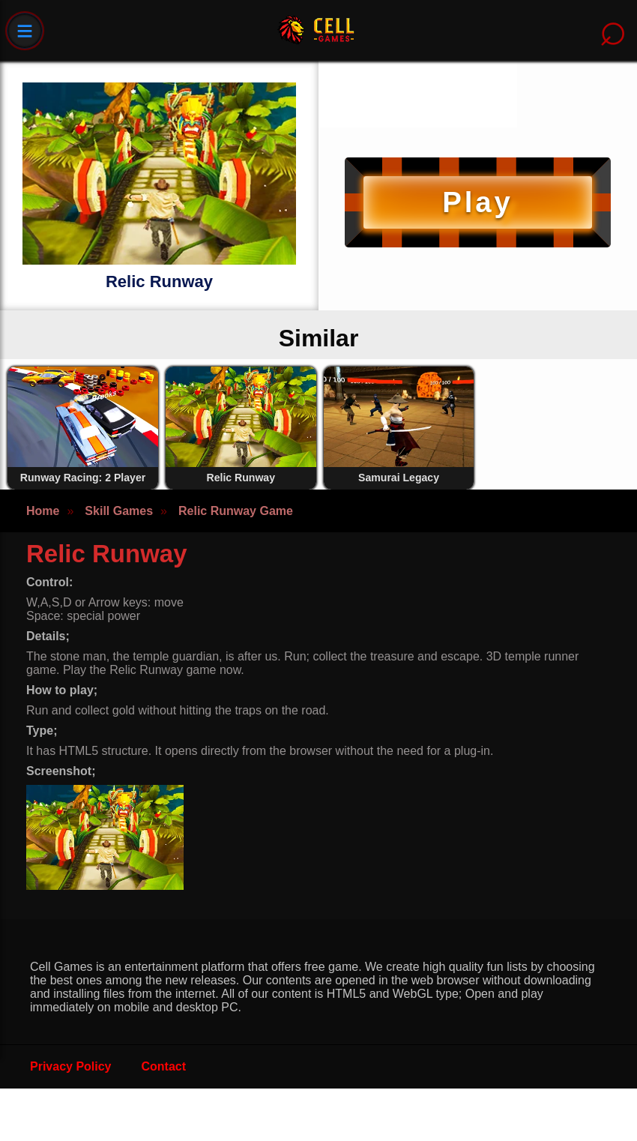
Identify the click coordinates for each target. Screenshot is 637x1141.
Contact (164, 1066)
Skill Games (119, 511)
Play (477, 202)
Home (42, 511)
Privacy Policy (71, 1066)
